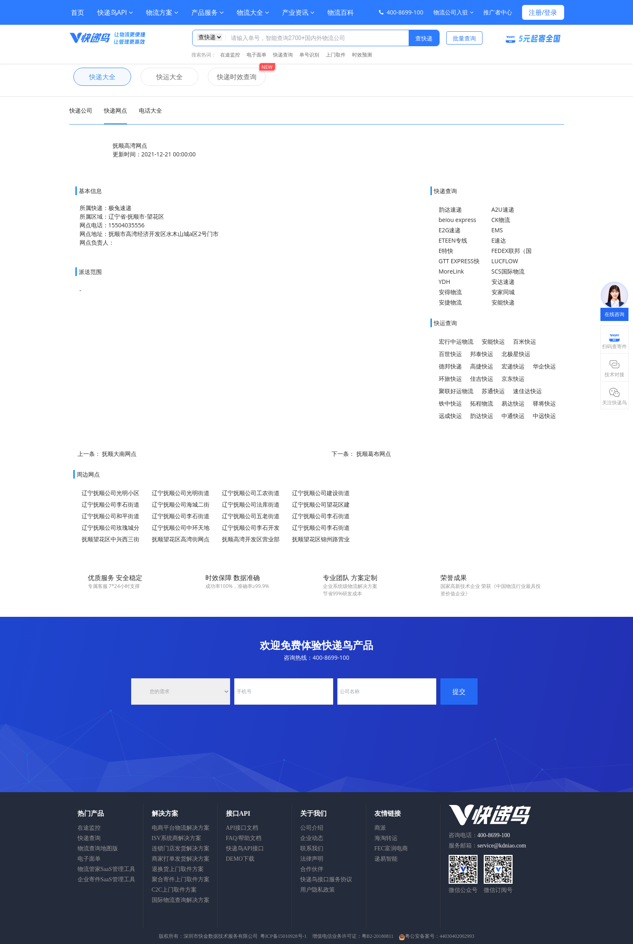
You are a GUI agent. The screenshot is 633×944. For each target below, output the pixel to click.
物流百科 (340, 12)
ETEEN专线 (453, 240)
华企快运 (544, 366)
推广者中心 (497, 12)
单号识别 (309, 54)
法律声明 (311, 859)
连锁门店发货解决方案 (180, 848)
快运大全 (162, 76)
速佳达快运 (527, 391)
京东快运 (513, 378)
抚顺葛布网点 (373, 454)
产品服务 (207, 12)
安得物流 (450, 292)
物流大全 (253, 12)
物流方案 (162, 12)
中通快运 (513, 416)
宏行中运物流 (456, 341)
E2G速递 (450, 230)
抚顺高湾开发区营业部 (251, 539)
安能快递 (503, 302)
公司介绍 (311, 828)
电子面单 (256, 54)
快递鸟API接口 (245, 848)
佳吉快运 (481, 378)
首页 (77, 12)
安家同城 (503, 292)
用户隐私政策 (317, 890)
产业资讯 (298, 12)
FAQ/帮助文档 (244, 838)
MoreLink (451, 271)
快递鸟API (115, 12)
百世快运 (450, 354)
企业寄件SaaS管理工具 (106, 879)
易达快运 (513, 403)
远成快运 (450, 416)
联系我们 (311, 848)
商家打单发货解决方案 (180, 859)
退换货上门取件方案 (178, 869)
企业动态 (311, 838)
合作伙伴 (311, 869)
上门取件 (336, 54)
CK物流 (501, 220)
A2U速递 (503, 209)
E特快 (446, 251)
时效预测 (362, 54)
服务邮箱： (487, 846)
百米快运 (524, 341)
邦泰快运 (481, 354)
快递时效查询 (232, 76)
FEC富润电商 (391, 848)
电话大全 (150, 110)
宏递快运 (513, 366)
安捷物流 (450, 302)
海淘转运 (386, 838)
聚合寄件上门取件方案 (180, 879)
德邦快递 (450, 366)
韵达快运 (481, 416)
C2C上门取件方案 (174, 890)
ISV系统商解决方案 (177, 838)
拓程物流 (481, 403)
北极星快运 (515, 354)
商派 (380, 828)
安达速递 (503, 282)
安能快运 (493, 341)
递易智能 (386, 859)
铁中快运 (450, 403)
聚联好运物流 (456, 391)
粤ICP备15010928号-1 (283, 936)
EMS (497, 230)
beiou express (457, 220)
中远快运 (544, 416)
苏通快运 (493, 391)
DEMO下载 (240, 859)
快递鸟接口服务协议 (326, 879)
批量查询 (464, 38)
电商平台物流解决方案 (180, 828)
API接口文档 (242, 828)
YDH (444, 282)
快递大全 (94, 76)
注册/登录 (543, 12)
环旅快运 (450, 378)
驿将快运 (544, 403)
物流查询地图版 (98, 848)
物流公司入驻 (453, 12)
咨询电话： (479, 835)
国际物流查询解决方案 (180, 900)
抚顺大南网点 (119, 454)
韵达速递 (450, 209)
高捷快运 (481, 366)
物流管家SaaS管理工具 (106, 869)
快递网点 (115, 110)
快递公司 (80, 110)
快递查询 (283, 54)
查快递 (424, 38)
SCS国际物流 (508, 271)
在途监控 (230, 54)
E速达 (499, 240)
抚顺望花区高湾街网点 (180, 539)
